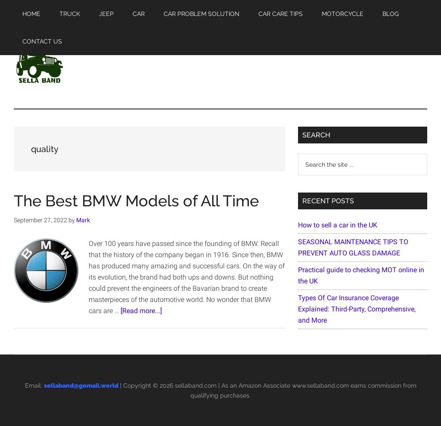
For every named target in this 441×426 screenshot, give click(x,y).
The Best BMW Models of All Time (136, 201)
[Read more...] (141, 311)
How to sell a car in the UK (337, 225)
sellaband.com (196, 385)
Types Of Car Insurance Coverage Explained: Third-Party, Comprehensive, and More (357, 309)
